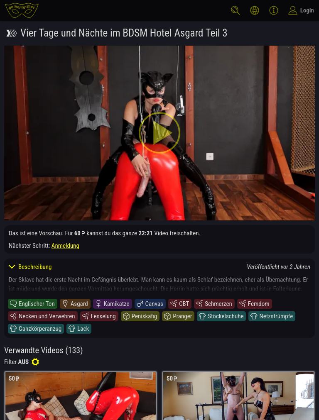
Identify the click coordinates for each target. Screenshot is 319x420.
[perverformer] (22, 10)
